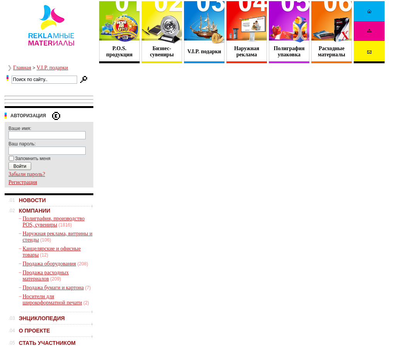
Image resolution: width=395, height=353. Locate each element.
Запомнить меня (33, 158)
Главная (22, 68)
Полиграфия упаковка (288, 51)
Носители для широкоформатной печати (52, 300)
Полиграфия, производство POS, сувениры (53, 222)
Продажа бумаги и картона (53, 288)
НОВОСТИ (32, 200)
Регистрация (22, 182)
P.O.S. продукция (119, 51)
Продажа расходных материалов (45, 276)
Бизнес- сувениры (162, 51)
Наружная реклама (246, 51)
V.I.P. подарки (204, 51)
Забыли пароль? (26, 174)
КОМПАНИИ (35, 211)
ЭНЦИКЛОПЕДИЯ (42, 318)
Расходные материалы (331, 51)
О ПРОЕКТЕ (34, 331)
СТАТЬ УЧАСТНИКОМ (47, 343)
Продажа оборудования (49, 264)
